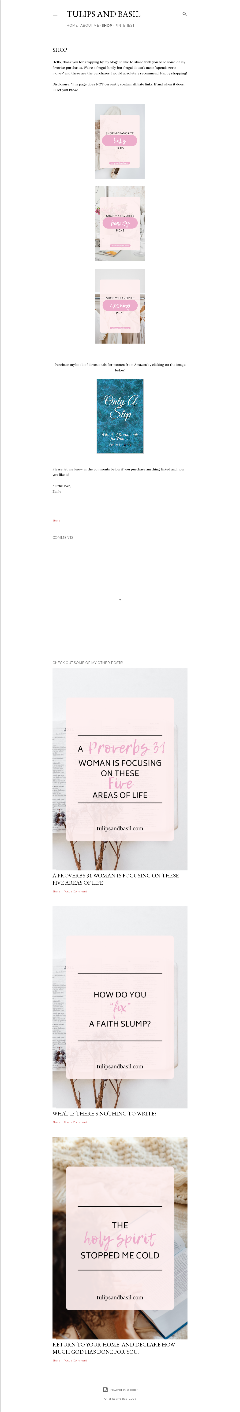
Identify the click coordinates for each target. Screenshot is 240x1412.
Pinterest (124, 25)
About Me (89, 25)
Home (72, 25)
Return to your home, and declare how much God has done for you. (113, 1348)
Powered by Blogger (120, 1390)
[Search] (185, 13)
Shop (107, 25)
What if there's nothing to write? (104, 1113)
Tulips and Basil (103, 13)
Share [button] (56, 520)
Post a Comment (75, 891)
